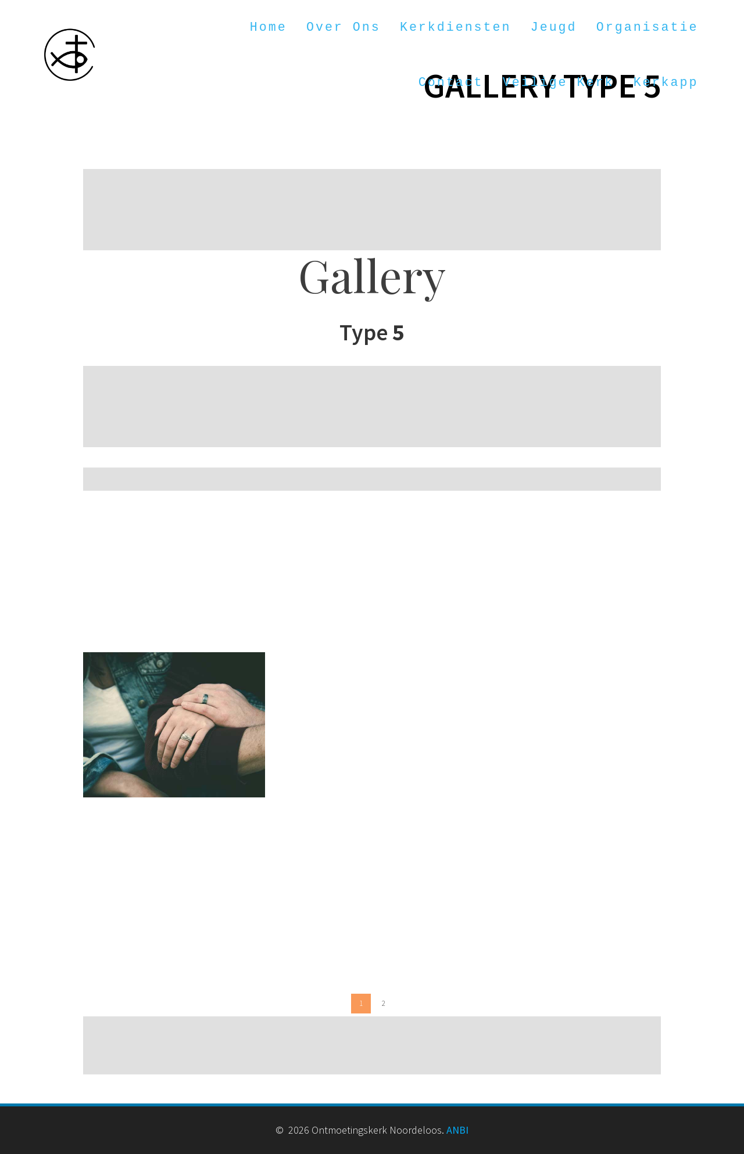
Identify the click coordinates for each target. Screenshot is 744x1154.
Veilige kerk (558, 82)
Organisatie (647, 27)
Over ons (343, 27)
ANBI (457, 1130)
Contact (451, 82)
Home (268, 27)
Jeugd (554, 27)
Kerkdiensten (456, 27)
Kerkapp (666, 82)
